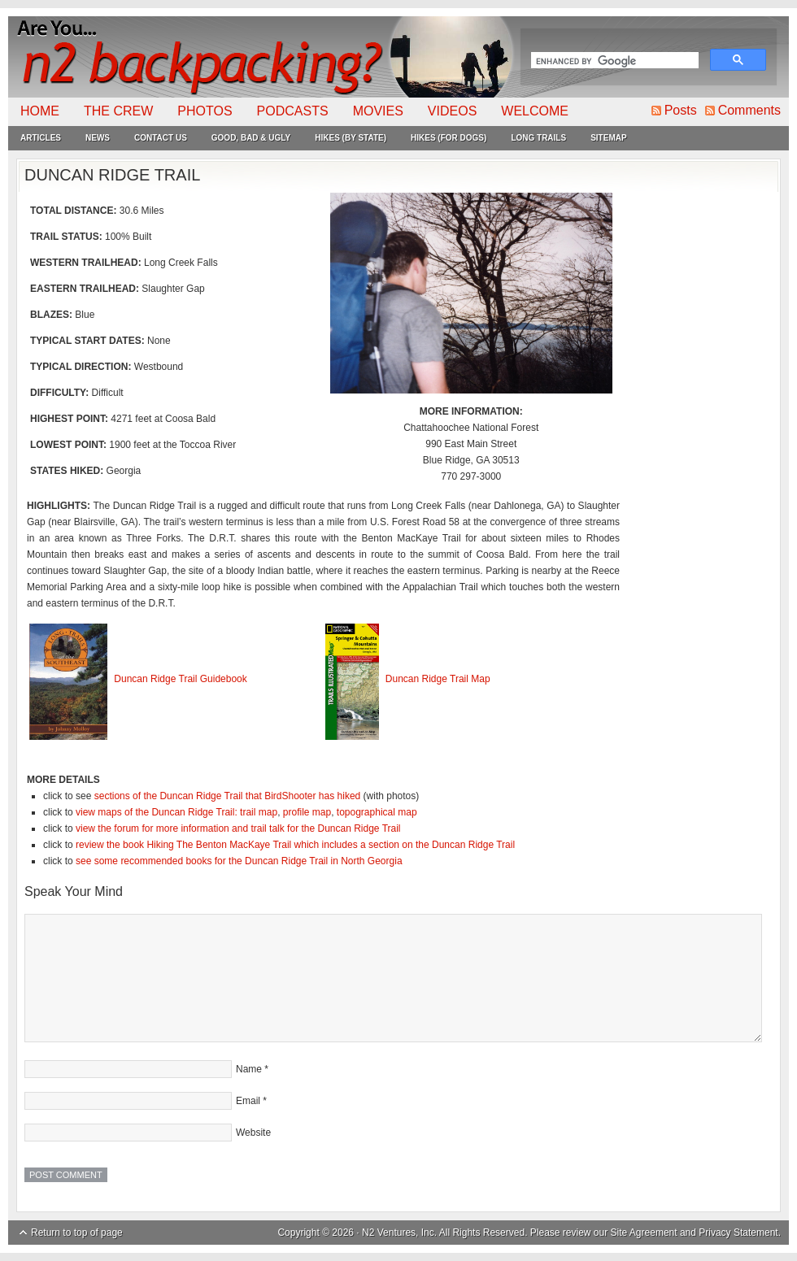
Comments (749, 110)
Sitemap (608, 137)
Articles (40, 137)
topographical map (377, 812)
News (97, 137)
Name (249, 1069)
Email (248, 1101)
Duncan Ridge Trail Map (437, 679)
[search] (613, 61)
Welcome (534, 111)
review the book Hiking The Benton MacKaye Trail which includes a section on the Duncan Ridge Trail (295, 844)
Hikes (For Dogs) (448, 137)
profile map (307, 812)
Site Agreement (644, 1232)
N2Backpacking (262, 57)
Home (39, 111)
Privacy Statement (738, 1232)
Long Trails (538, 137)
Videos (452, 111)
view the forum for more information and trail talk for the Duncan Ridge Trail (238, 828)
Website (253, 1132)
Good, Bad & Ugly (250, 137)
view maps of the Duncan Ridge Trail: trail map (176, 812)
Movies (378, 111)
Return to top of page (77, 1232)
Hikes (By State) (350, 137)
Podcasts (293, 111)
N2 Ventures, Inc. (399, 1232)
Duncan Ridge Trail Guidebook (180, 679)
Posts (680, 110)
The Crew (118, 111)
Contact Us (160, 137)
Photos (204, 111)
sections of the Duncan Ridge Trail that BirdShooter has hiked (227, 796)
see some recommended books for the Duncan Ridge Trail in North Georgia (239, 861)
